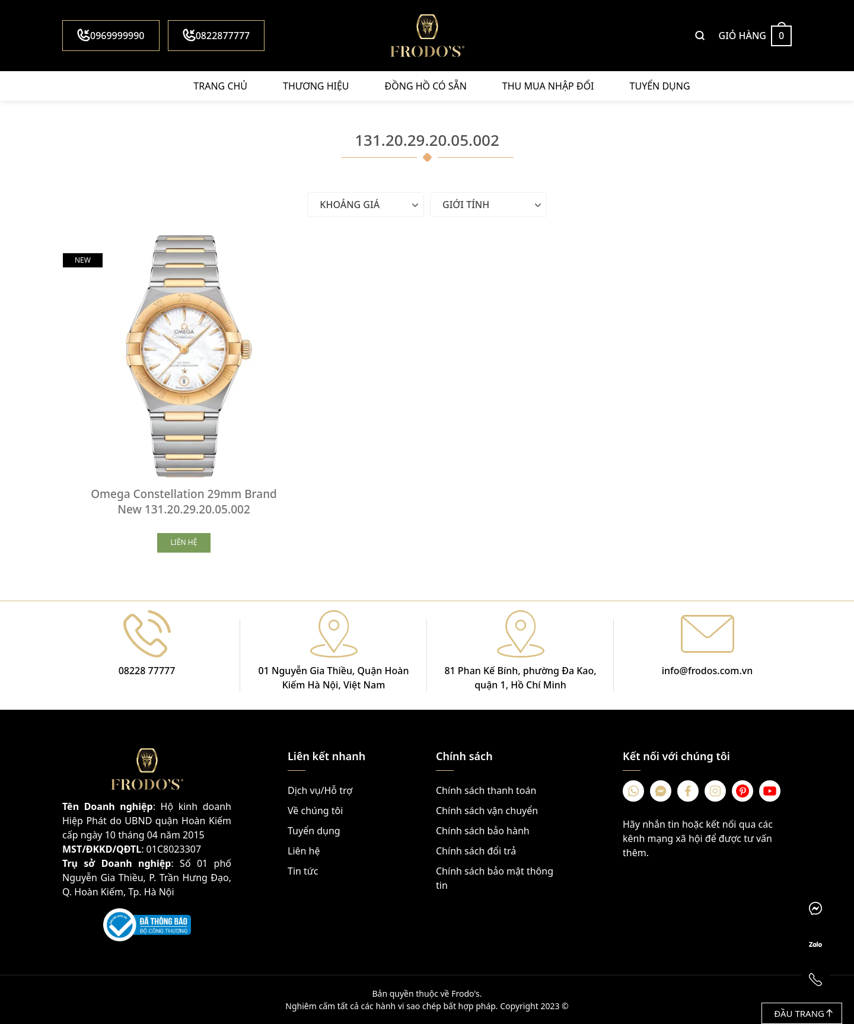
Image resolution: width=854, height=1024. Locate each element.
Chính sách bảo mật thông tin (494, 878)
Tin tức (303, 871)
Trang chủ (220, 85)
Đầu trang (803, 1013)
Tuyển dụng (660, 85)
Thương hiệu (316, 85)
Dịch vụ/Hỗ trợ (320, 790)
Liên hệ (304, 850)
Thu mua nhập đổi (548, 85)
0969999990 (111, 35)
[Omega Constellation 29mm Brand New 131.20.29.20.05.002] (184, 356)
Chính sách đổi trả (476, 850)
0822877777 (216, 35)
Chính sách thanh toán (486, 790)
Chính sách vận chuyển (487, 810)
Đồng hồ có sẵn (426, 85)
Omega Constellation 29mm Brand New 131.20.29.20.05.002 (184, 501)
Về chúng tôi (315, 810)
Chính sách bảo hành (483, 830)
